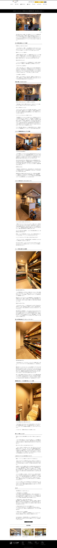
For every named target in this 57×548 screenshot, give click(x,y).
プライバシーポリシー (43, 544)
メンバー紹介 (23, 544)
